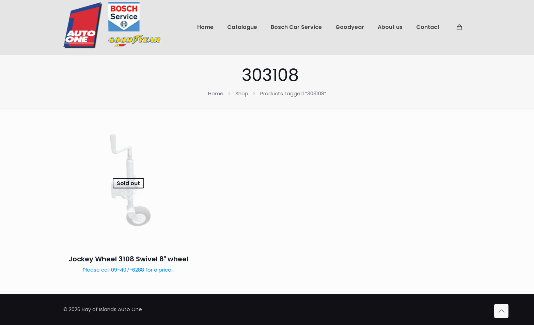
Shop (241, 93)
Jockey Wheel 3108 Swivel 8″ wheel (128, 259)
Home (215, 93)
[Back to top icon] (501, 311)
